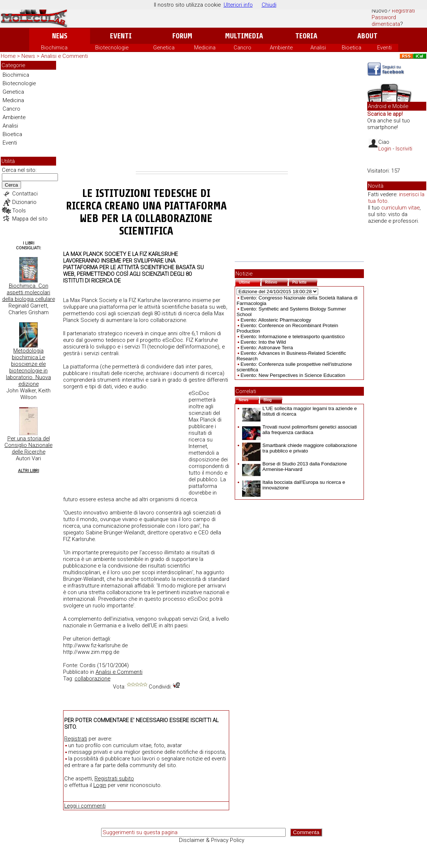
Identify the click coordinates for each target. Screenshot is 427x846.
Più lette (304, 281)
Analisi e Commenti (64, 56)
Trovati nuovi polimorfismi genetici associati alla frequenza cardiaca (299, 429)
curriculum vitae (400, 207)
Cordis (88, 665)
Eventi (121, 36)
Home (8, 56)
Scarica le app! (385, 114)
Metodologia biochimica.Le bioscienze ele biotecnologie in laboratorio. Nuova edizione (28, 367)
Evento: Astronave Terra (267, 347)
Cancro (242, 47)
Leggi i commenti (85, 805)
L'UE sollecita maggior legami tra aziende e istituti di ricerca (299, 411)
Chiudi (269, 4)
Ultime (250, 281)
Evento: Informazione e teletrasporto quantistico (293, 336)
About (367, 36)
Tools (19, 210)
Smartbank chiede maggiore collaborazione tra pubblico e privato (299, 448)
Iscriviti (404, 148)
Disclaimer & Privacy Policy (211, 840)
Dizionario (24, 202)
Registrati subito (114, 778)
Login (99, 785)
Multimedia (244, 36)
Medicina (205, 47)
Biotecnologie (111, 47)
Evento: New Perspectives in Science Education (293, 375)
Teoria (306, 36)
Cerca (11, 185)
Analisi (318, 47)
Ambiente (281, 47)
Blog (273, 399)
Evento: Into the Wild (263, 342)
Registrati (403, 10)
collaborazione (92, 678)
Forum (182, 36)
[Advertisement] (212, 116)
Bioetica (351, 47)
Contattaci (25, 193)
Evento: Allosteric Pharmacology (276, 320)
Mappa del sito (30, 218)
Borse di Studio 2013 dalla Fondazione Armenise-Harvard (294, 466)
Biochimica (54, 47)
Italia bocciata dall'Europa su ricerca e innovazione (293, 484)
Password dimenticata (386, 20)
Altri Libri (28, 470)
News (59, 36)
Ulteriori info (238, 4)
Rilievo (276, 281)
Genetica (164, 47)
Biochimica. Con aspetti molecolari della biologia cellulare (28, 292)
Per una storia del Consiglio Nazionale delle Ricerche (28, 445)
